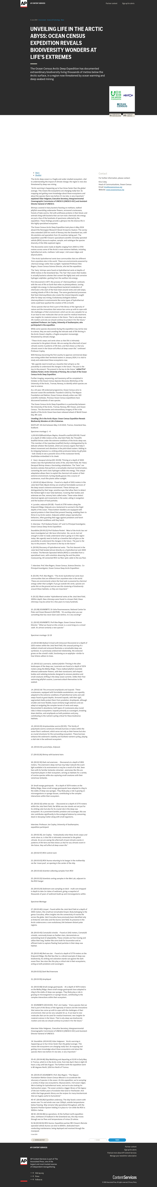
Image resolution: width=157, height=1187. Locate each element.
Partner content (111, 3)
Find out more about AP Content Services (122, 1153)
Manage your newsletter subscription (123, 1156)
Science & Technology (53, 20)
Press (37, 1176)
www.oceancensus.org (115, 189)
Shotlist (38, 175)
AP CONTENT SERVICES (38, 1147)
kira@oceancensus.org (113, 187)
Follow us (38, 1179)
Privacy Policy (133, 1182)
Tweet (117, 1140)
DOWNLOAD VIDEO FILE (130, 115)
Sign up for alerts (128, 3)
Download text (40, 1140)
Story (37, 173)
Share (98, 1140)
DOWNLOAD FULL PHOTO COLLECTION (116, 115)
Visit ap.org (39, 1173)
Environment (42, 20)
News (62, 20)
